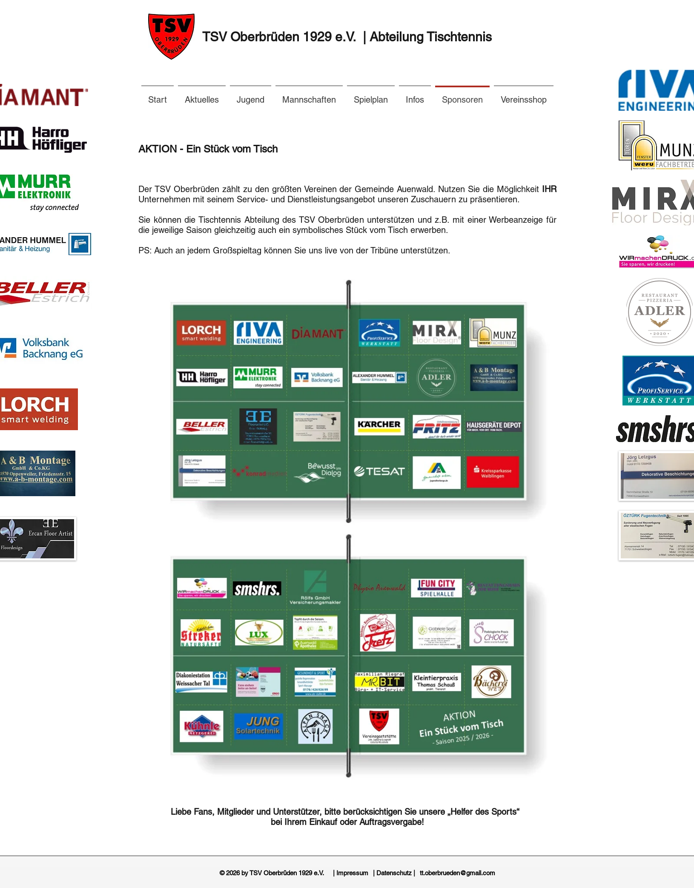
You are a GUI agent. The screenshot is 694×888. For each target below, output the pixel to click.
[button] (415, 96)
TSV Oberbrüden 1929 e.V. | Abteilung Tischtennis (347, 36)
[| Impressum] (351, 872)
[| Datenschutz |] (394, 872)
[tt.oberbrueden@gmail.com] (457, 872)
